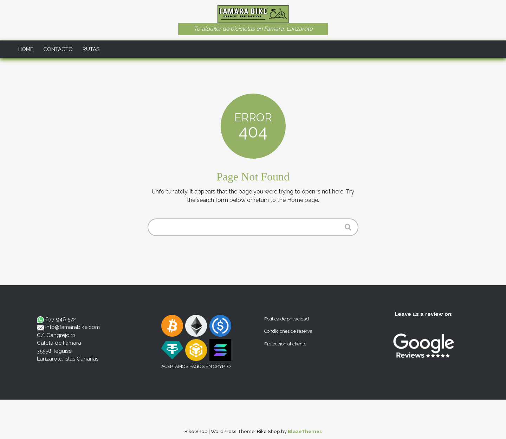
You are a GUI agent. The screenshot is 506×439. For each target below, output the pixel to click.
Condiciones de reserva (288, 331)
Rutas (91, 49)
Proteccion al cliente (285, 343)
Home (25, 49)
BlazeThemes (305, 431)
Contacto (58, 49)
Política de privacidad (286, 319)
